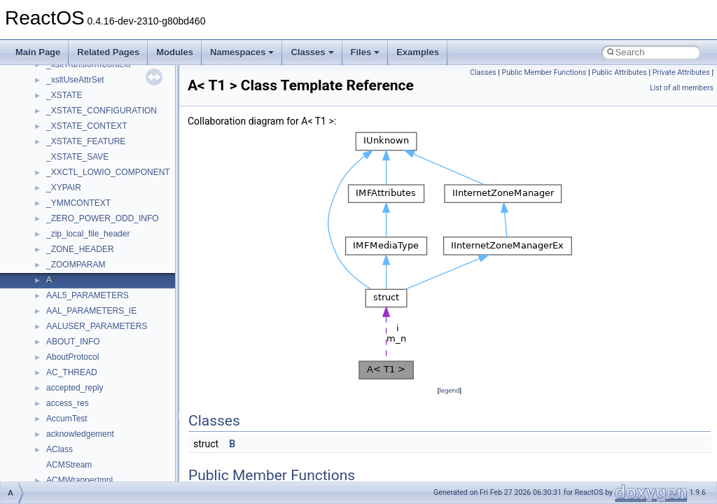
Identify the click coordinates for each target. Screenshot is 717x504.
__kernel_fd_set (76, 416)
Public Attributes (619, 72)
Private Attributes (681, 72)
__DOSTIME (70, 124)
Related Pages (108, 52)
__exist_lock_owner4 (85, 155)
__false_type (70, 170)
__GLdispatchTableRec (89, 339)
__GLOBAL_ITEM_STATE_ (97, 355)
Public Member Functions (543, 72)
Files (365, 52)
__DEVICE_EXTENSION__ (97, 78)
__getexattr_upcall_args (91, 324)
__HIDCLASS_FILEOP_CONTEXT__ (116, 386)
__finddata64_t (74, 201)
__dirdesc (64, 93)
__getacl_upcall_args (85, 293)
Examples (417, 52)
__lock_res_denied (81, 478)
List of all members (681, 87)
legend (449, 390)
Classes (312, 52)
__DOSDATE (70, 108)
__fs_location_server (85, 232)
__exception (69, 139)
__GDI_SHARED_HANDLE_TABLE (113, 262)
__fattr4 (60, 185)
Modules (174, 52)
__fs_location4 (73, 216)
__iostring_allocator (82, 401)
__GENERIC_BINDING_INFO (102, 278)
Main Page (37, 52)
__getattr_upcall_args (86, 309)
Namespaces (242, 52)
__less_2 (63, 463)
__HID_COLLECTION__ (92, 370)
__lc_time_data (74, 447)
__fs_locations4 (75, 247)
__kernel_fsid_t (74, 432)
